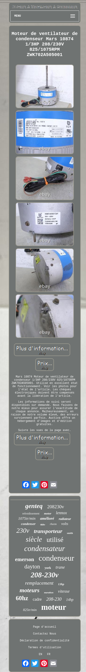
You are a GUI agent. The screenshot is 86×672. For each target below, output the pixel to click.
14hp (69, 600)
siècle (34, 539)
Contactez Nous (44, 633)
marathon (48, 592)
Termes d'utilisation (44, 647)
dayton (32, 566)
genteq (34, 505)
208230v (55, 506)
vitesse (64, 591)
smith (70, 533)
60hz (22, 598)
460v (42, 524)
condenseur (56, 558)
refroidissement (30, 513)
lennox (61, 513)
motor (47, 513)
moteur (53, 607)
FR (48, 654)
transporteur (48, 531)
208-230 (54, 599)
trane (60, 567)
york (47, 568)
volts (64, 524)
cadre (37, 599)
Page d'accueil (44, 627)
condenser (28, 524)
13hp (61, 584)
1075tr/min (27, 518)
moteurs (30, 590)
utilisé (55, 539)
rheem (53, 524)
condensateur (44, 548)
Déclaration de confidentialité (44, 640)
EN (40, 654)
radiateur (65, 519)
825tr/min (29, 610)
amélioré (47, 518)
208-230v (44, 575)
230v (22, 530)
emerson (24, 559)
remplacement (39, 583)
